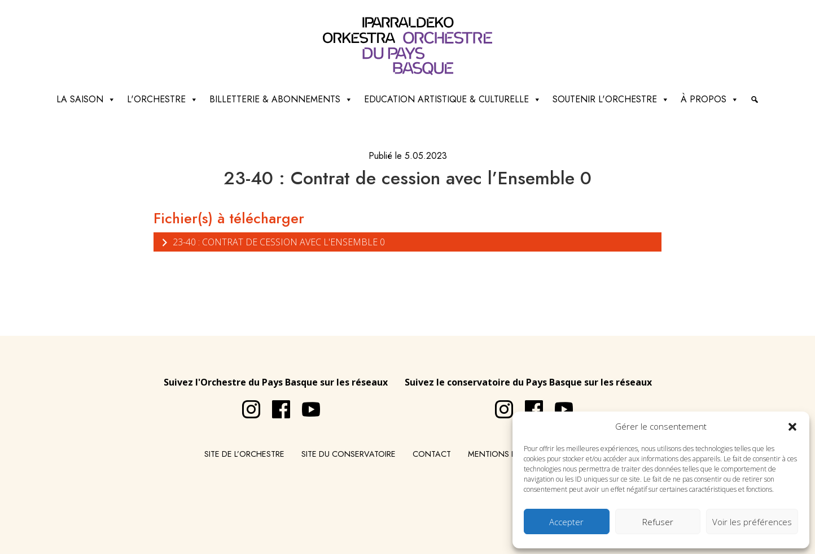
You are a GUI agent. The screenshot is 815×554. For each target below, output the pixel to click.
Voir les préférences (752, 521)
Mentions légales (506, 454)
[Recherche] (754, 99)
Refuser (657, 521)
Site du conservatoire (348, 454)
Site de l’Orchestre (244, 454)
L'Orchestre (162, 99)
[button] (792, 426)
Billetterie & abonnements (281, 99)
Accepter (566, 521)
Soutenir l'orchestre (611, 99)
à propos (710, 99)
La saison (86, 99)
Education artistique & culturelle (452, 99)
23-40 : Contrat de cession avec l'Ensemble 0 (272, 241)
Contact (432, 454)
